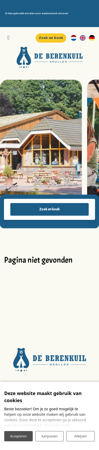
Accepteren (18, 436)
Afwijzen (80, 436)
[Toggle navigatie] (8, 38)
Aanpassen (49, 436)
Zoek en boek (49, 209)
